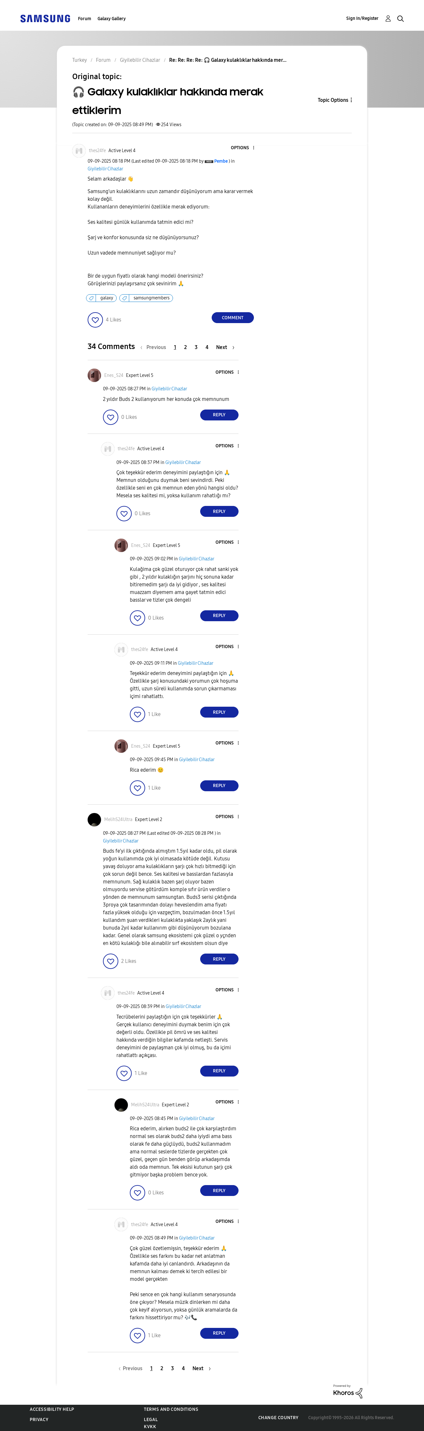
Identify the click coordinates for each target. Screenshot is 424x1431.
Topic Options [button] (333, 100)
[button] (243, 148)
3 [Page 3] (196, 347)
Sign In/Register (362, 18)
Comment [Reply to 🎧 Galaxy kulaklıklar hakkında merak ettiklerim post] (232, 318)
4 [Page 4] (207, 347)
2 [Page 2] (185, 347)
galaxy (106, 298)
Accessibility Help (52, 1409)
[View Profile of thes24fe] (97, 150)
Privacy (39, 1419)
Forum (84, 18)
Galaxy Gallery (112, 18)
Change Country (278, 1417)
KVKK (150, 1426)
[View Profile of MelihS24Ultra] (118, 819)
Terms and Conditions (171, 1409)
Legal (151, 1419)
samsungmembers (151, 298)
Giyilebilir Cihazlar (105, 169)
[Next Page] (225, 347)
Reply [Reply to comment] (219, 415)
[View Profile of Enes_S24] (113, 375)
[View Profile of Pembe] (221, 161)
